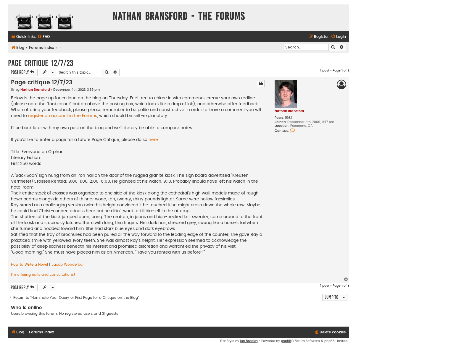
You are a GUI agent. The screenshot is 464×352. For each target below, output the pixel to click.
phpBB (286, 341)
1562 (288, 117)
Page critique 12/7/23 (40, 63)
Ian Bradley (249, 341)
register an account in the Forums (62, 116)
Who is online (26, 308)
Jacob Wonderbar (67, 264)
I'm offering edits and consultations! (43, 274)
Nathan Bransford (289, 111)
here (153, 140)
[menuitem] (43, 37)
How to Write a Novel (29, 264)
